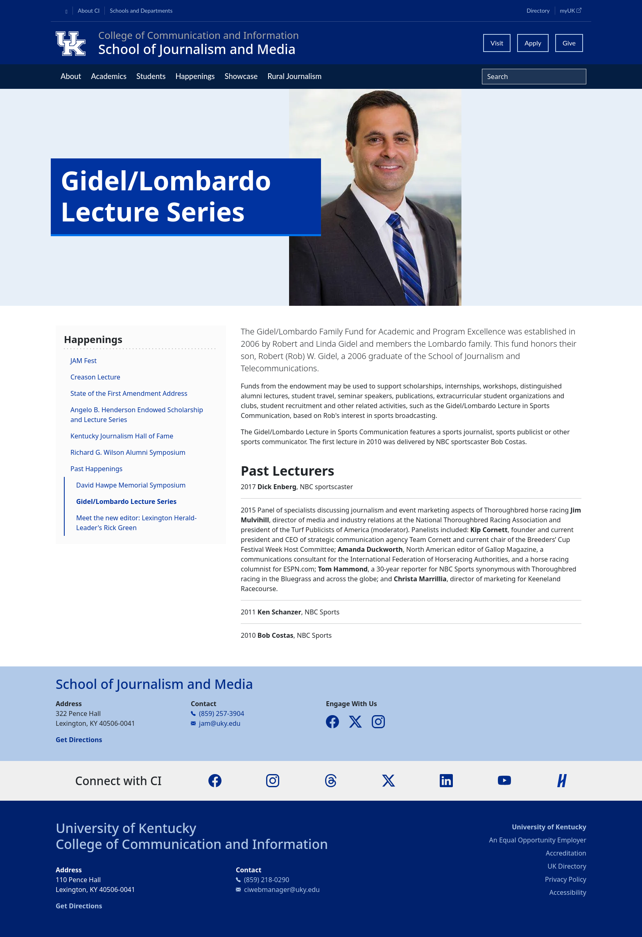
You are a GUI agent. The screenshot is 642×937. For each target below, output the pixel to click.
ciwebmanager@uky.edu (282, 889)
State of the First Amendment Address (129, 393)
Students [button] (150, 76)
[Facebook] (215, 780)
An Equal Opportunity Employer (537, 839)
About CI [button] (88, 10)
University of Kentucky (126, 828)
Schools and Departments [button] (141, 10)
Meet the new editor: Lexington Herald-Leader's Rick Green (136, 522)
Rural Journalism (294, 76)
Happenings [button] (195, 76)
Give (569, 43)
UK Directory (566, 866)
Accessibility (567, 892)
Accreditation (566, 853)
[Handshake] (562, 780)
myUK (573, 10)
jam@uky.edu (219, 723)
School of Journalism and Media (197, 49)
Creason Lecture (95, 377)
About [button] (71, 76)
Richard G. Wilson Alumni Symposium (127, 452)
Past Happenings (96, 468)
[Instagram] (272, 780)
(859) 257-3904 (221, 713)
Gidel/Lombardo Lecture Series (126, 501)
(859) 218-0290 (266, 879)
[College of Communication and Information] (74, 43)
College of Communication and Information (192, 844)
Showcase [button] (241, 76)
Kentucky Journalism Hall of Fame (121, 435)
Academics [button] (109, 76)
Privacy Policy (565, 879)
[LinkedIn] (446, 780)
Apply (532, 43)
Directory (538, 10)
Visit (497, 43)
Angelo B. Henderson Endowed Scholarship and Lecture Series (136, 414)
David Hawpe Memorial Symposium (131, 485)
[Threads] (330, 780)
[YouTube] (504, 780)
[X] (388, 780)
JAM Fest (83, 360)
